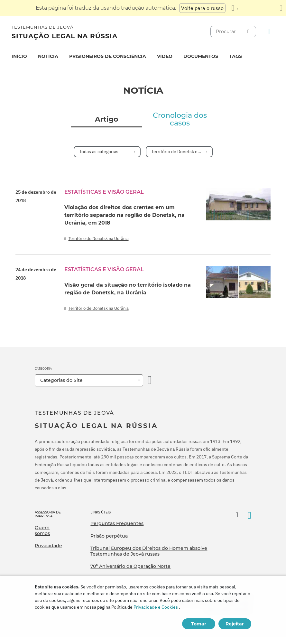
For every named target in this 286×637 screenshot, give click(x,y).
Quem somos (42, 530)
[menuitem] (19, 56)
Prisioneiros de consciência (107, 56)
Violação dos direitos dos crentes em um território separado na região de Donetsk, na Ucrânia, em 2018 (124, 215)
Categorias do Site (61, 380)
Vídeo (164, 56)
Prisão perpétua (109, 536)
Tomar (198, 624)
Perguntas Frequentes (116, 523)
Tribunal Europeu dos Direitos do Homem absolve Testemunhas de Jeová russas (148, 551)
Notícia (48, 56)
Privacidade (48, 546)
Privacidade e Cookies (156, 607)
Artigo (106, 119)
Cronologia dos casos (180, 119)
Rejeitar (235, 624)
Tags (235, 56)
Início (19, 56)
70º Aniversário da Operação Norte (130, 566)
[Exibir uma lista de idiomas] (234, 8)
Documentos (200, 56)
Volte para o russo (202, 8)
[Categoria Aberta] (150, 380)
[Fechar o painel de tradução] (281, 8)
